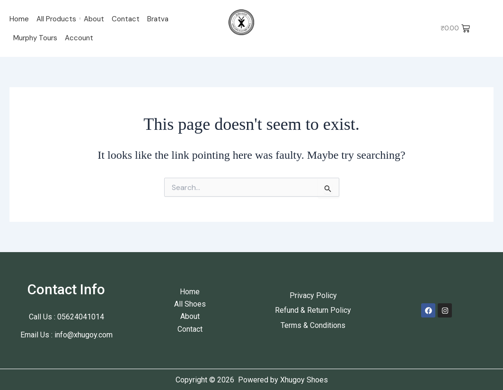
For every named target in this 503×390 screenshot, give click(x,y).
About (94, 19)
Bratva (157, 19)
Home (19, 19)
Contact (126, 19)
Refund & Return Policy (313, 310)
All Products (56, 19)
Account (79, 38)
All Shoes (190, 303)
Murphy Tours (35, 38)
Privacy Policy (313, 295)
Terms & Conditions (313, 325)
